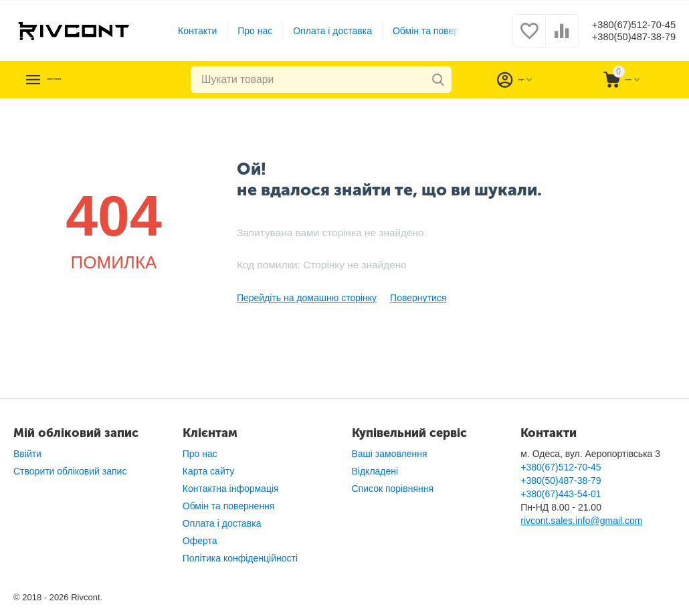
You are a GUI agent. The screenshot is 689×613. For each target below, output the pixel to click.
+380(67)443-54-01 (560, 494)
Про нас (245, 30)
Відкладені (375, 471)
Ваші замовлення (389, 453)
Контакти (187, 30)
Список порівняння (393, 488)
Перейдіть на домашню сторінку (307, 297)
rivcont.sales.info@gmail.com (581, 520)
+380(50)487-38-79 (624, 37)
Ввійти (27, 453)
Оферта (200, 540)
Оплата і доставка (323, 30)
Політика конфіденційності (240, 558)
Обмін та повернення (429, 30)
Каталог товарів (95, 79)
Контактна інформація (231, 488)
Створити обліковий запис (69, 471)
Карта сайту (209, 471)
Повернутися (418, 297)
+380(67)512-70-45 (624, 24)
